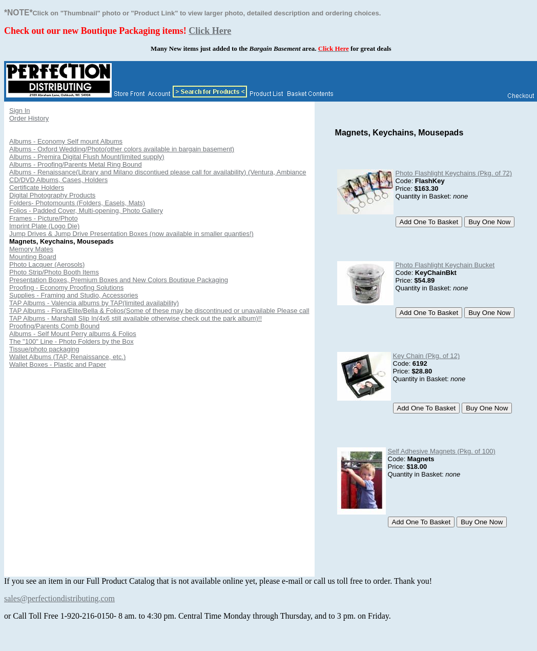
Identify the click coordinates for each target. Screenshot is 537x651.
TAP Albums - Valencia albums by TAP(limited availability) (94, 303)
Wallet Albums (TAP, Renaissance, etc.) (67, 357)
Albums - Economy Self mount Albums (65, 141)
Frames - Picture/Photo (43, 218)
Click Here (210, 31)
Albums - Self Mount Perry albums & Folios (72, 334)
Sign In (19, 110)
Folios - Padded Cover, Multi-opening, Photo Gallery (86, 210)
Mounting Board (32, 257)
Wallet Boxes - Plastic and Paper (57, 364)
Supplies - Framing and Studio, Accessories (73, 295)
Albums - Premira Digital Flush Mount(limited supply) (86, 157)
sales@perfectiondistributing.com (59, 598)
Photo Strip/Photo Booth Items (54, 272)
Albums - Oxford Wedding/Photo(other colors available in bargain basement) (121, 149)
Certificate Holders (36, 187)
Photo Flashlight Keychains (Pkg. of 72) (454, 173)
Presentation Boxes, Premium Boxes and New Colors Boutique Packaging (118, 280)
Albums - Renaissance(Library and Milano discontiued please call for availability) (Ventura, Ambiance (157, 172)
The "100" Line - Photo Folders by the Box (71, 341)
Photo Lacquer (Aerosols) (47, 264)
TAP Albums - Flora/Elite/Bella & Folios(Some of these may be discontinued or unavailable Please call (159, 310)
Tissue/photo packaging (44, 349)
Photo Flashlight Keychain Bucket (445, 265)
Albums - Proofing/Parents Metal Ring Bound (75, 164)
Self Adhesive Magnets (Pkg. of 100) (441, 451)
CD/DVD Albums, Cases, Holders (58, 180)
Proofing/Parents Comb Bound (54, 326)
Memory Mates (31, 249)
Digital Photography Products (52, 195)
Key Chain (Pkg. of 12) (426, 356)
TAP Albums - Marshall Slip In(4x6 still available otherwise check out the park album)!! (135, 318)
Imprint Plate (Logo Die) (44, 226)
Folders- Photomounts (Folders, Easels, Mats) (77, 203)
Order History (29, 118)
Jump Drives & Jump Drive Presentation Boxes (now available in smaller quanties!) (131, 234)
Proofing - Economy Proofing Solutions (66, 287)
